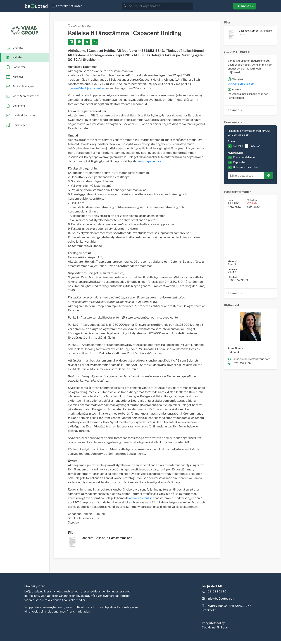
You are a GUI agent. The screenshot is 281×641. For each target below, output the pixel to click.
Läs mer (235, 110)
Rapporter (239, 162)
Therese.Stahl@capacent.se (86, 88)
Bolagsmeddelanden (245, 167)
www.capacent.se (149, 161)
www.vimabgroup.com (241, 83)
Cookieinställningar (215, 627)
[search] (160, 6)
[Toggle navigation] (66, 6)
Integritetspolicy (213, 623)
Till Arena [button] (244, 6)
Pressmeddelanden (244, 157)
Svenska (238, 146)
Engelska (255, 146)
